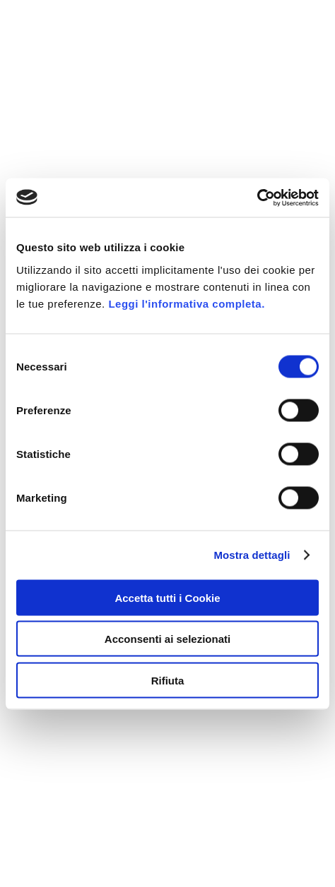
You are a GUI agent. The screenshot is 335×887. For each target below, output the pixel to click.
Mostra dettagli (251, 555)
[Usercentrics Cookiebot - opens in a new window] (257, 197)
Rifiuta (167, 680)
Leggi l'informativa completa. (186, 303)
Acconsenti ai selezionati (167, 639)
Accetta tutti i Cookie (167, 597)
